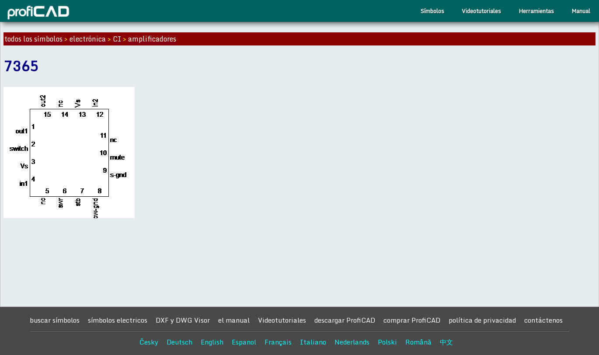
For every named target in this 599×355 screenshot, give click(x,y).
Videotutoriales (481, 11)
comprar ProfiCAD (411, 320)
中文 (446, 342)
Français (278, 342)
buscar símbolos (55, 320)
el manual (234, 320)
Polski (387, 342)
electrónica (88, 39)
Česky (148, 342)
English (212, 342)
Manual (580, 11)
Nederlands (351, 342)
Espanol (244, 342)
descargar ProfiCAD (344, 320)
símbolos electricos (117, 320)
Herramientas (536, 11)
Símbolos (432, 11)
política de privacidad (482, 320)
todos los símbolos (33, 39)
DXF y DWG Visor (183, 320)
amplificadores (152, 39)
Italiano (313, 342)
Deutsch (179, 342)
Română (418, 342)
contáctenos (543, 320)
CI (117, 39)
